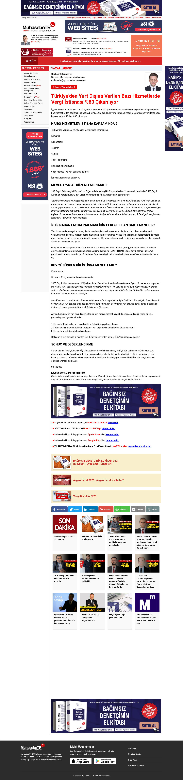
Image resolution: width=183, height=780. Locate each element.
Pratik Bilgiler (29, 106)
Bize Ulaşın (156, 18)
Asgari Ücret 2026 (83, 18)
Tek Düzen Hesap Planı (33, 113)
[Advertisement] (35, 248)
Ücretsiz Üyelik (134, 754)
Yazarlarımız (29, 122)
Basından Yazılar (31, 76)
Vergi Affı (27, 119)
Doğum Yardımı (30, 82)
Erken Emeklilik (32, 86)
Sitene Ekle (138, 18)
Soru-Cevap (28, 109)
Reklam (147, 18)
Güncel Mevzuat (30, 94)
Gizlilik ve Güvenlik (136, 766)
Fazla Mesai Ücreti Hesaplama (31, 90)
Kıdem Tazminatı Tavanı (33, 103)
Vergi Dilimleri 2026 (99, 18)
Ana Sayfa (71, 18)
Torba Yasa (28, 116)
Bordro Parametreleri (32, 79)
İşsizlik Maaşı (31, 97)
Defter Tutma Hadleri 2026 (117, 18)
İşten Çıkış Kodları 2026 (33, 100)
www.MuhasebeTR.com (72, 372)
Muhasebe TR (78, 776)
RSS (131, 18)
